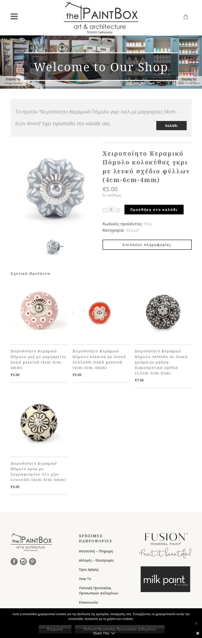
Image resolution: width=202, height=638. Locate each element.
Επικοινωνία (88, 601)
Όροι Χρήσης (89, 568)
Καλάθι (171, 122)
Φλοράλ (132, 229)
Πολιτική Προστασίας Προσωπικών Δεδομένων (98, 589)
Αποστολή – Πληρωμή (96, 550)
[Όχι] (196, 623)
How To (85, 577)
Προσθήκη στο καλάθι (154, 208)
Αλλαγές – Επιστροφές (96, 559)
